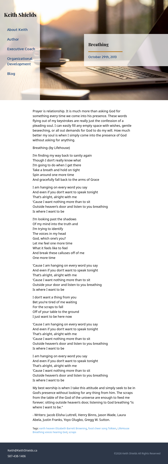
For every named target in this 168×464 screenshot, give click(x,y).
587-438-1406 (16, 456)
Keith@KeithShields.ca (22, 450)
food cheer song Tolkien (102, 428)
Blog (11, 73)
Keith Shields (20, 14)
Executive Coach (21, 48)
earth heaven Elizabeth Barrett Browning (63, 428)
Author (13, 39)
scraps (72, 432)
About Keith (17, 29)
